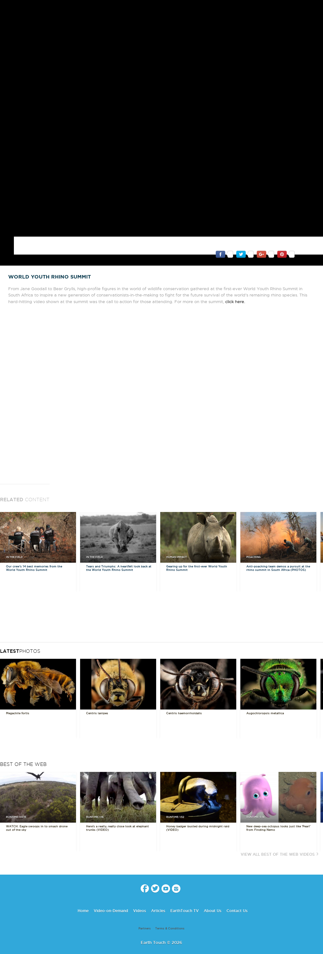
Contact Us (237, 899)
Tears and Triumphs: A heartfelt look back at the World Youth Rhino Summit (118, 556)
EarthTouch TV (184, 899)
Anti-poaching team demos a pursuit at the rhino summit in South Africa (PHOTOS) (278, 556)
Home (83, 899)
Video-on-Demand (111, 899)
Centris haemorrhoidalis (184, 701)
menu (7, 9)
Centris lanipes (97, 701)
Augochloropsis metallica (265, 701)
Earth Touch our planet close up (161, 9)
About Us (212, 899)
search (316, 9)
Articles (158, 899)
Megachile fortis (17, 701)
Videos (139, 899)
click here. (235, 290)
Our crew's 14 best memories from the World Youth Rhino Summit (34, 556)
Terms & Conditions (170, 916)
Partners (144, 916)
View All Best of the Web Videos (278, 843)
